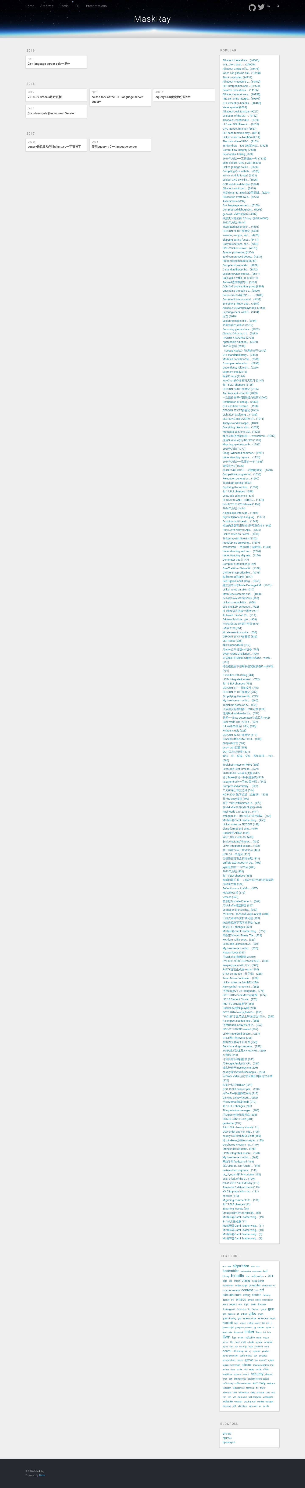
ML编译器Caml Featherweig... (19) (243, 1217)
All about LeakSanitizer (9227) (240, 111)
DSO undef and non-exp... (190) (241, 1131)
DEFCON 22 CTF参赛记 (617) (240, 734)
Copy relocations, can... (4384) (241, 243)
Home (29, 6)
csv (256, 1290)
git (238, 1314)
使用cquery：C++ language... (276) (243, 990)
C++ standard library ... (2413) (240, 354)
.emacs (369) (230, 897)
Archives (47, 6)
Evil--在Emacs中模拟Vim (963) (241, 598)
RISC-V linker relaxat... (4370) (240, 248)
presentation (229, 1360)
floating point (229, 1309)
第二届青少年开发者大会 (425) (241, 850)
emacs (241, 1299)
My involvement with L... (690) (240, 700)
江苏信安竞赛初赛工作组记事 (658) (244, 709)
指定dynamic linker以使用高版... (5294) (246, 192)
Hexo (42, 1475)
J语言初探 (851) (232, 628)
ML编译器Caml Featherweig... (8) (242, 1234)
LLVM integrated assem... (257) (241, 1033)
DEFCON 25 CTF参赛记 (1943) (241, 410)
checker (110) (231, 1195)
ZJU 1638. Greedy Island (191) (241, 1127)
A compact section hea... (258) (241, 1020)
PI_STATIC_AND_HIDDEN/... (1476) (243, 500)
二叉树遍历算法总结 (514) (238, 790)
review (226, 1369)
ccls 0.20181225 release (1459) (241, 504)
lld (264, 1332)
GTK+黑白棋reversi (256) (237, 1037)
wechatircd (249, 1401)
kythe (268, 1327)
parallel (265, 1351)
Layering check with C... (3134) (241, 312)
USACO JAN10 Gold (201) (238, 1119)
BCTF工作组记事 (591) (236, 751)
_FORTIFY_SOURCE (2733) (238, 337)
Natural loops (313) (234, 952)
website (228, 1401)
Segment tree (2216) (235, 371)
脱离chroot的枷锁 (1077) (237, 576)
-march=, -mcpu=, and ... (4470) (241, 235)
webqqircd (268, 1397)
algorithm (241, 1266)
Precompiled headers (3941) (239, 260)
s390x (266, 1369)
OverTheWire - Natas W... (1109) (242, 568)
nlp (236, 1346)
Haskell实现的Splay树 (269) (239, 1008)
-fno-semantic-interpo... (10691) (241, 98)
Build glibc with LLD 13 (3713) (240, 278)
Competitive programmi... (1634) (242, 474)
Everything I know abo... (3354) (241, 303)
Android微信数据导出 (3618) (240, 282)
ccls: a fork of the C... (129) (239, 1178)
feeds (253, 1304)
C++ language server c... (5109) (241, 205)
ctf (262, 1290)
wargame (242, 1397)
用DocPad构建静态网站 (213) (240, 1093)
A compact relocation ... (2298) (241, 363)
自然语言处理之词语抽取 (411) (241, 858)
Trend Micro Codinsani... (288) (240, 978)
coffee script (241, 1285)
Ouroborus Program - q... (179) (241, 1144)
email (251, 1299)
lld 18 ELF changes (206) (237, 1106)
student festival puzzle (258, 1379)
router (240, 1369)
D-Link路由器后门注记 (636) (239, 726)
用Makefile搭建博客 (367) (238, 905)
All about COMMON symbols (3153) (244, 307)
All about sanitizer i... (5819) (239, 188)
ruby (251, 1369)
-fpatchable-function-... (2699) (240, 342)
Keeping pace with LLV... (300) (240, 965)
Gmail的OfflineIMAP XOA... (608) (242, 739)
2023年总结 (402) (233, 871)
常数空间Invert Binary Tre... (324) (242, 935)
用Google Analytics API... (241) (241, 1063)
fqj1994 (227, 1438)
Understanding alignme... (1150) (242, 555)
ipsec (257, 1323)
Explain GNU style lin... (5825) (240, 179)
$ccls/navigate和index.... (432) (241, 841)
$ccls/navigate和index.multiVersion (51, 113)
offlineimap (238, 1351)
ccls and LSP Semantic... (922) (241, 606)
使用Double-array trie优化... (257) (242, 1025)
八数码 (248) (230, 1054)
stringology (240, 1378)
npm (267, 1346)
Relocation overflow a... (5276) (241, 196)
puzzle (240, 1360)
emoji (258, 1300)
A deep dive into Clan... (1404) (240, 512)
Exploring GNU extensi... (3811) (241, 273)
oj (250, 1351)
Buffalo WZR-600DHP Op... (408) (242, 862)
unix (268, 1392)
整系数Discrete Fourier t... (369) (241, 901)
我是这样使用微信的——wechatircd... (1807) (249, 436)
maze (266, 1337)
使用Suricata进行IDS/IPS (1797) (242, 440)
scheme (237, 1374)
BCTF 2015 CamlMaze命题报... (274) (244, 995)
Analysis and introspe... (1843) (241, 423)
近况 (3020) (230, 316)
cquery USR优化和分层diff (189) (242, 1135)
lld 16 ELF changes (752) (237, 683)
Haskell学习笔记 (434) (236, 832)
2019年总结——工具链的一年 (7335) (244, 158)
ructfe (258, 1369)
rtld (246, 1369)
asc (258, 1266)
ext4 (240, 1304)
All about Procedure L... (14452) (241, 81)
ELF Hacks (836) (232, 640)
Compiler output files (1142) (239, 563)
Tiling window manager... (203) (241, 1110)
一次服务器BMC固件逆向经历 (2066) (245, 397)
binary (226, 1276)
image (243, 1323)
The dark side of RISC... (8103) (241, 141)
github (244, 1314)
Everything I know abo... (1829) (241, 427)
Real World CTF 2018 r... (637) (240, 721)
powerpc (263, 1356)
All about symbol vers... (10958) (241, 94)
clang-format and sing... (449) (240, 828)
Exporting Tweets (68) (236, 1208)
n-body (250, 1342)
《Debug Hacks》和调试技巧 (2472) (244, 350)
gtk (239, 1318)
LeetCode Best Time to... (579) (241, 768)
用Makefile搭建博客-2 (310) (239, 956)
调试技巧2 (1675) (233, 465)
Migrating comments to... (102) (241, 1200)
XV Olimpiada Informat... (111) (241, 1191)
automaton (245, 1271)
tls (257, 1388)
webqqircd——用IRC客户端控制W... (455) (247, 815)
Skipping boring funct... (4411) (240, 239)
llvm (226, 1337)
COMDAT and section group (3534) (243, 286)
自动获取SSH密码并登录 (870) (241, 623)
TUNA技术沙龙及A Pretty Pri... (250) (244, 1050)
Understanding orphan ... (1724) (241, 457)
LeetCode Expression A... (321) (241, 943)
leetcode (227, 1332)
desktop (267, 1295)
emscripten (267, 1300)
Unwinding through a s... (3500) (241, 290)
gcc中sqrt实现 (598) (235, 747)
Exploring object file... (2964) (239, 320)
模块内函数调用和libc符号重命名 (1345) (247, 525)
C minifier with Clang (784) (238, 675)
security (257, 1374)
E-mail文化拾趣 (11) (235, 1221)
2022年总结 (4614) (234, 222)
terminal (250, 1388)
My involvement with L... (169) (240, 1157)
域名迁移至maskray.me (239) (240, 1067)
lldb (269, 1332)
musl (237, 1342)
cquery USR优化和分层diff (172, 97)
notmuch (258, 1346)
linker (249, 1332)
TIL (77, 6)
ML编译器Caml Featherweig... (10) (243, 1230)
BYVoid (227, 1433)
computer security (231, 1290)
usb (273, 1392)
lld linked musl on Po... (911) (239, 615)
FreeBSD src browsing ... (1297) (241, 542)
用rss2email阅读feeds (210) (239, 1101)
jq (255, 1327)
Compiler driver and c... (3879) (240, 265)
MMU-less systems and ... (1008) (242, 594)
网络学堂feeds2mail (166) (238, 1161)
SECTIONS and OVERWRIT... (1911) (243, 418)
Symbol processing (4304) (238, 252)
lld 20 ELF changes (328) (237, 926)
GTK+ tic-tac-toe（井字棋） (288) (242, 973)
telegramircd (239, 1388)
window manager (265, 1402)
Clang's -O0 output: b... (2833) (240, 333)
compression (268, 1285)
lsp (234, 1337)
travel (262, 1388)
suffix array (228, 1383)
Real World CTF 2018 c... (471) (241, 811)
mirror (225, 1342)
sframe (268, 1374)
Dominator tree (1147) (236, 559)
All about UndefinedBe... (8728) (241, 120)
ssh (230, 1379)
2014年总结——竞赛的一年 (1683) (243, 461)
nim (231, 1346)
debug (246, 1295)
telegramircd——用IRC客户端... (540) (244, 781)
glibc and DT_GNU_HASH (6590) (242, 162)
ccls (225, 1280)
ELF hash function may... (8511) (241, 132)
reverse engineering (263, 1365)
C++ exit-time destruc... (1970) (241, 406)
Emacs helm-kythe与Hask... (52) (242, 1212)
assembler (231, 1271)
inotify (250, 1323)
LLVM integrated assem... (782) (241, 679)
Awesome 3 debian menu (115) (241, 1187)
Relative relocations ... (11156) (241, 90)
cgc (230, 1281)
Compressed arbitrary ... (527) (240, 786)
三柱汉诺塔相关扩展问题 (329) (241, 918)
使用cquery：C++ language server (114, 146)
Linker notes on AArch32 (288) (241, 982)
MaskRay (152, 19)
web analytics (254, 1397)
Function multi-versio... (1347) (240, 521)
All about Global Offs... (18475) (241, 68)
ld (273, 1327)
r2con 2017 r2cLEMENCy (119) (241, 1183)
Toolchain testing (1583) (237, 482)
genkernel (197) (232, 1123)
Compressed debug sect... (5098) (242, 209)
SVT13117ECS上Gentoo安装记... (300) (246, 961)
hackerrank (263, 1318)
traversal (227, 1392)
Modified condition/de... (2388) (241, 359)
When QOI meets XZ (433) (238, 837)
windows (227, 1406)
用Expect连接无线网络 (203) (240, 1114)
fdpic (246, 1304)
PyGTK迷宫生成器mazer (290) (241, 969)
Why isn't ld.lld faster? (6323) (240, 175)
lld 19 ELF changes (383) (237, 875)
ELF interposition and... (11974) (241, 85)
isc (267, 1323)
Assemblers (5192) (234, 201)
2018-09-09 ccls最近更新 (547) (241, 773)
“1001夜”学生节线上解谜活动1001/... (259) (248, 1016)
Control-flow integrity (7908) (239, 149)
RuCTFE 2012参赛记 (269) (238, 1003)
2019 (30, 50)
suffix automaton (243, 1383)
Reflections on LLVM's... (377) (240, 888)
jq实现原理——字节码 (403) (239, 867)
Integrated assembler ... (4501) (241, 226)
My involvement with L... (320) (240, 948)
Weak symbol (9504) (235, 107)
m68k (240, 1338)
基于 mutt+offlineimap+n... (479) (242, 803)
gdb (224, 1314)
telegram (227, 1388)
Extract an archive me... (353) (240, 909)
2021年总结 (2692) (234, 346)
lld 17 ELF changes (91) (236, 1204)
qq (256, 1360)
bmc (248, 1276)
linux (259, 1332)
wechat (238, 1401)
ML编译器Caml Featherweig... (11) (243, 1225)
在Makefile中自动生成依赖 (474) (242, 807)
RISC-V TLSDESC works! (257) (240, 1029)
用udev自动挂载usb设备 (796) (241, 649)
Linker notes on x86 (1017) (238, 589)
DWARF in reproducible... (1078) (241, 572)
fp (249, 1309)
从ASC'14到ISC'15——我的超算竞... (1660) (248, 470)
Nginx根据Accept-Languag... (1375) (244, 517)
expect (233, 1304)
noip (251, 1346)
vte (234, 1397)
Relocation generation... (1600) (241, 478)
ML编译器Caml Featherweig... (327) (244, 931)
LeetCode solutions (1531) (238, 495)
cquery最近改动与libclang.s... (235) (244, 1072)
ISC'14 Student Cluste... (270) (240, 999)
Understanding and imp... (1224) (242, 551)
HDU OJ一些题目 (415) (236, 854)
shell (225, 1378)
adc (224, 1266)
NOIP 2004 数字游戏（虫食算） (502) (245, 794)
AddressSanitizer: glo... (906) (240, 619)
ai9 (229, 1266)
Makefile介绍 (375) (234, 892)
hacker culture (249, 1318)
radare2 (262, 1360)
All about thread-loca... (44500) (241, 60)
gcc (271, 1309)
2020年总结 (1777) (234, 448)
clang (246, 1281)
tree (235, 1392)
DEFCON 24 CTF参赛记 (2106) (241, 389)
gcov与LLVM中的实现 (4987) (240, 214)
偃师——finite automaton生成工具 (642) (246, 717)
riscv (232, 1369)
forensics (242, 1309)
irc (263, 1323)
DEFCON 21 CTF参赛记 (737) (240, 692)
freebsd (255, 1309)
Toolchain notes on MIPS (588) (241, 764)
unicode (260, 1392)
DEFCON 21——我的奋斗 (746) (241, 687)
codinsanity (228, 1285)
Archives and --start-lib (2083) (240, 393)
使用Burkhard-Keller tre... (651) (241, 713)
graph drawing (229, 1318)
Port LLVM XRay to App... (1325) (242, 529)
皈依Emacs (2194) (234, 376)
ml (231, 1342)
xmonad (253, 1406)
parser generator (230, 1356)
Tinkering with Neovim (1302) (240, 538)
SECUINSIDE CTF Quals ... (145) (241, 1165)
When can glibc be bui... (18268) (242, 73)
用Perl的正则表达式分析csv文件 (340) (246, 914)
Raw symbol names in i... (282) (241, 986)
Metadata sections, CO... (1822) (241, 431)
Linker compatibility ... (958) (239, 602)
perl (255, 1356)
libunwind (238, 1332)
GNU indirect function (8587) (239, 128)
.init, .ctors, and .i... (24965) (239, 64)
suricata (271, 1383)
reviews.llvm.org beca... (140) (240, 1170)
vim (224, 1397)
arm (253, 1266)
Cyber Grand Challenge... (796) (241, 653)
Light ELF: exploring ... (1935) (240, 414)
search (246, 1374)
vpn (229, 1397)
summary (258, 1383)
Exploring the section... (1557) (240, 487)
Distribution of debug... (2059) (240, 401)
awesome (257, 1271)
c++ (270, 1276)
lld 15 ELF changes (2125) (238, 384)
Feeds (64, 6)
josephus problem (243, 1327)
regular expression (231, 1365)
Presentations (96, 6)
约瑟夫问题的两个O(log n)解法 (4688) (245, 218)
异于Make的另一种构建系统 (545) (243, 777)
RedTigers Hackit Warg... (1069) (241, 581)
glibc (252, 1314)
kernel (260, 1327)
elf (232, 1299)
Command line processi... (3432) (242, 299)
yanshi (266, 1406)
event (225, 1304)
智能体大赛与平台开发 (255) (240, 1042)
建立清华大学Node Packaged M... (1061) (247, 585)
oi (246, 1351)
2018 (30, 84)
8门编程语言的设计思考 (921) (241, 610)
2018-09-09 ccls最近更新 (45, 97)
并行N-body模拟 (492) (236, 798)
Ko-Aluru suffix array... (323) (239, 939)
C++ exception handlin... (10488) (242, 103)
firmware (262, 1304)
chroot (237, 1281)
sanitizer (227, 1374)
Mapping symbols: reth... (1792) (241, 444)
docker (226, 1299)
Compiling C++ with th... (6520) (241, 171)
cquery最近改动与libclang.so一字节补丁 (54, 146)
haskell (228, 1323)
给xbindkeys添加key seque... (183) (243, 1140)
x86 (234, 1406)
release (246, 1364)
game (263, 1309)
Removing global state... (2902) (241, 329)
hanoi (272, 1318)
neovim (258, 1342)
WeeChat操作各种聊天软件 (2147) (243, 380)
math (258, 1338)
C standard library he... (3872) (240, 269)
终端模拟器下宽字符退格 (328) (241, 922)
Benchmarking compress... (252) (242, 1046)
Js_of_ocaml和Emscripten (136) (242, 1174)
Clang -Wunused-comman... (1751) (243, 452)
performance (246, 1356)
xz (260, 1406)
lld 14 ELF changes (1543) (238, 491)
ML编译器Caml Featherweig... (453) (244, 820)
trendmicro (243, 1392)
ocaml (227, 1351)
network (268, 1342)
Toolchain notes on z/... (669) (240, 705)
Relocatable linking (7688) (238, 154)
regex (271, 1360)
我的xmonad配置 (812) (236, 645)
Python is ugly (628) (234, 730)
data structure (232, 1295)
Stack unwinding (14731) (237, 77)
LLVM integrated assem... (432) (241, 845)
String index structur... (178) (239, 1148)
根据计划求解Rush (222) (237, 1084)
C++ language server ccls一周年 (49, 63)
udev (252, 1392)
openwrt (257, 1351)
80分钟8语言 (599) (234, 743)
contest (247, 1290)
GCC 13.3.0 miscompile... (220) (241, 1089)
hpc (236, 1323)
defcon (256, 1295)
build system (258, 1276)
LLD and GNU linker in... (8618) (241, 124)
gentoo (231, 1314)
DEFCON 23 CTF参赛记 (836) (240, 636)
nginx (225, 1346)
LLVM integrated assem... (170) (241, 1153)
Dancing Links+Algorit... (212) (240, 1097)
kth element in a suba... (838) (240, 632)
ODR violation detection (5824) (241, 184)
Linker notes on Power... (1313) (241, 534)
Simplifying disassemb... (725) (241, 696)
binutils (237, 1276)
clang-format (258, 1281)
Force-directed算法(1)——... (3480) (243, 295)
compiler (254, 1285)
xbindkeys (242, 1406)
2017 (30, 133)
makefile (250, 1337)
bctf (265, 1271)
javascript (228, 1327)
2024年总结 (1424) (234, 508)
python (249, 1360)
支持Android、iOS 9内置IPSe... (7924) (245, 145)
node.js (243, 1346)
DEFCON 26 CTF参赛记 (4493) (241, 231)
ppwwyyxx (229, 1442)
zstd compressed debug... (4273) (242, 256)
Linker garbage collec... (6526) (240, 167)
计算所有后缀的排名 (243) (238, 1059)
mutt (243, 1342)
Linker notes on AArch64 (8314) (241, 137)
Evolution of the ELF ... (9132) (240, 115)
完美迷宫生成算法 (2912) (238, 325)
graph (260, 1314)
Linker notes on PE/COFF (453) (241, 824)
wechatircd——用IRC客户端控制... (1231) (247, 547)
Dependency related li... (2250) (241, 367)
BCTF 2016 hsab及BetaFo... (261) (242, 1012)
